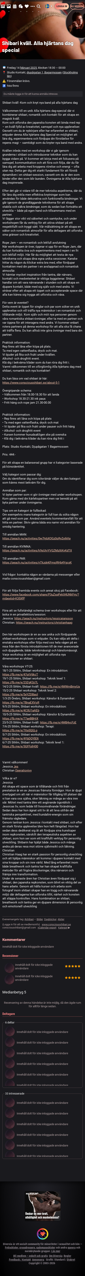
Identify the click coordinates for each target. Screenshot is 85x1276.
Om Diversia (56, 1255)
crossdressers (27, 1247)
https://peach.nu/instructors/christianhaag (44, 622)
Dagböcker (50, 919)
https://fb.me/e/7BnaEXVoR (20, 702)
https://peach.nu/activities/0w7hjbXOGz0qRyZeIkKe (36, 538)
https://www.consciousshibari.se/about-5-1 (31, 382)
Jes (16, 766)
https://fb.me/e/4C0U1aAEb (20, 710)
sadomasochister (45, 1247)
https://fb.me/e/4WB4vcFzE (58, 722)
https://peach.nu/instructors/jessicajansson (43, 618)
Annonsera (38, 1259)
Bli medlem (77, 6)
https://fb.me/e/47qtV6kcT (20, 674)
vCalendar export (47, 927)
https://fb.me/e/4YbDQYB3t (20, 738)
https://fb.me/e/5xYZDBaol (20, 694)
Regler (67, 1255)
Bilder (40, 919)
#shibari (29, 919)
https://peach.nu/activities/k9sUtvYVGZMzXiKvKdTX (37, 550)
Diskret (71, 1259)
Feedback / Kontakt (20, 1259)
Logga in (62, 6)
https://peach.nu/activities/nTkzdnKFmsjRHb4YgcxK (37, 562)
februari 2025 (28, 67)
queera (72, 1247)
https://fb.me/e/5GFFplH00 (20, 746)
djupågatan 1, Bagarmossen (44, 72)
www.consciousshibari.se (56, 924)
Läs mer (55, 1251)
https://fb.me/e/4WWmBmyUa (60, 686)
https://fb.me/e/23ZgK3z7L (20, 682)
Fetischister (11, 1247)
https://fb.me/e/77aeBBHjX (20, 718)
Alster (61, 919)
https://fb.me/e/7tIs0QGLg (19, 730)
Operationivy (23, 770)
